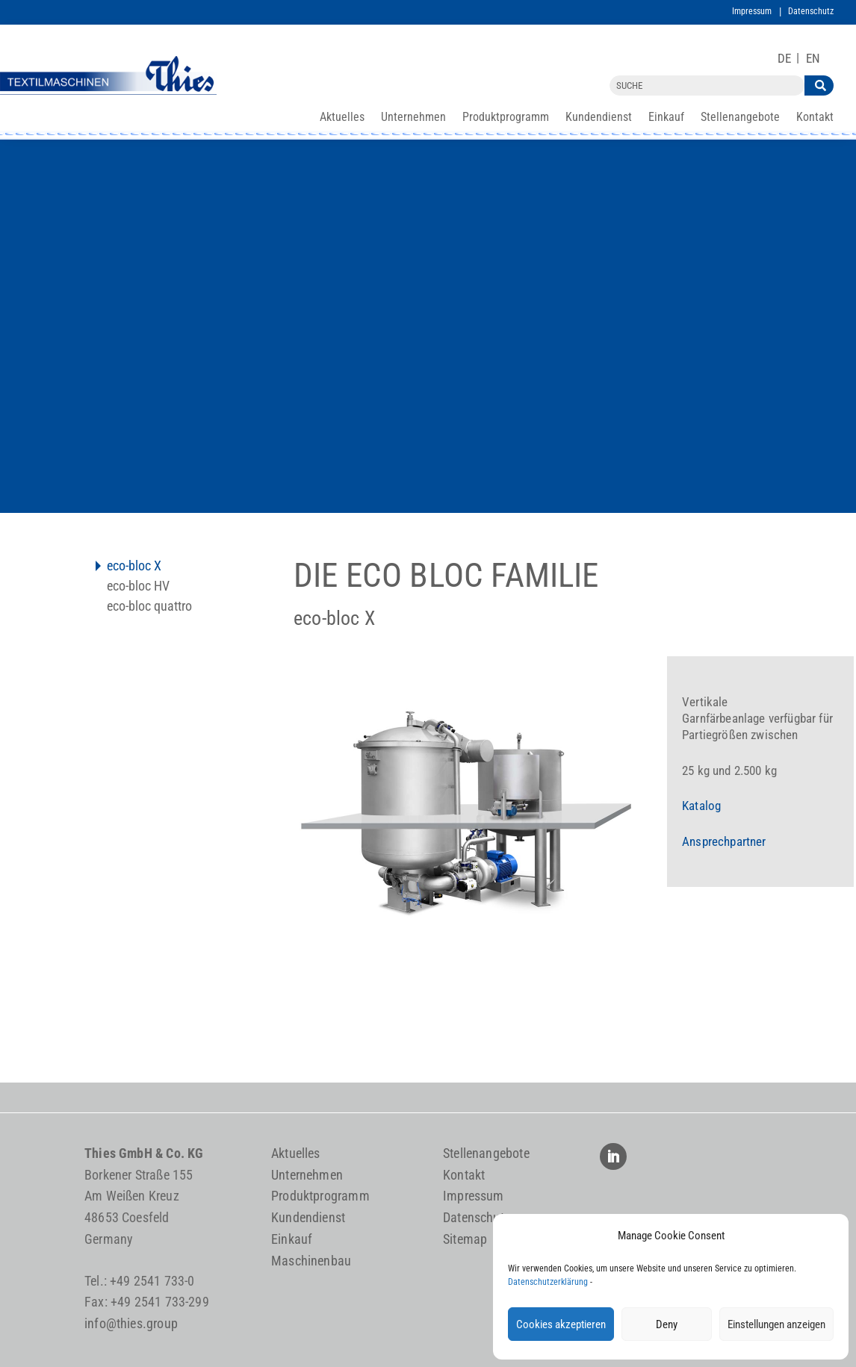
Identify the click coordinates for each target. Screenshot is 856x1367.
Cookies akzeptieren (561, 1324)
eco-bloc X (134, 567)
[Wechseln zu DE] (784, 58)
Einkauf (666, 118)
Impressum (752, 11)
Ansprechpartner (724, 841)
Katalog (701, 805)
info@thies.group (131, 1323)
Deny (666, 1324)
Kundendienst (598, 118)
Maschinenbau (311, 1260)
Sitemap (465, 1239)
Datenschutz (811, 11)
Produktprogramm (505, 118)
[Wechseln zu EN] (813, 58)
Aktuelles (342, 118)
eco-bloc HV (138, 587)
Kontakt (815, 118)
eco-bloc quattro (149, 607)
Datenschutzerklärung (548, 1282)
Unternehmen (413, 118)
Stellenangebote (740, 118)
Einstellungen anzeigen (776, 1324)
